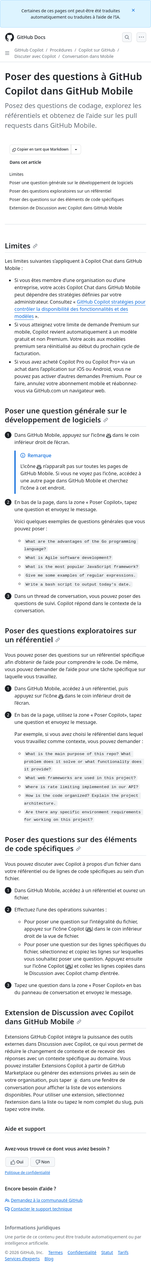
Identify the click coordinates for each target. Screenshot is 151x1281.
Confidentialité (82, 1252)
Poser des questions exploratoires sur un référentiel (71, 635)
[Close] (134, 9)
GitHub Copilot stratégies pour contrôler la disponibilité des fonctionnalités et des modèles (80, 309)
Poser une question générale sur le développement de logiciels (66, 415)
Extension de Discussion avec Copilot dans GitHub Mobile (69, 1016)
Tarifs (123, 1252)
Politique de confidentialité (27, 1172)
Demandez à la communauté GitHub (44, 1200)
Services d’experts (22, 1259)
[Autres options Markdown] (76, 149)
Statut (107, 1252)
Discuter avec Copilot (35, 56)
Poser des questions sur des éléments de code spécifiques (71, 843)
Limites (21, 245)
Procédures (61, 50)
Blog (48, 1259)
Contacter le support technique (38, 1209)
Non (42, 1162)
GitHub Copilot (29, 50)
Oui (17, 1162)
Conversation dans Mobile (87, 56)
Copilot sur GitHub (97, 50)
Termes (55, 1252)
